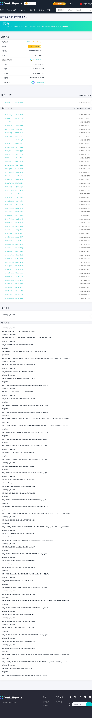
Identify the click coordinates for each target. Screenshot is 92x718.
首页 (2, 10)
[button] (85, 3)
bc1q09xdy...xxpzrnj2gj (14, 187)
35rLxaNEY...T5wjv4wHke (14, 244)
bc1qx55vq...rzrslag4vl (14, 122)
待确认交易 (11, 10)
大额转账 (31, 10)
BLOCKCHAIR (35, 60)
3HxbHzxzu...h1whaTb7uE (14, 277)
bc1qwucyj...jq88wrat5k (14, 115)
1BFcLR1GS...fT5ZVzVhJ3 (14, 165)
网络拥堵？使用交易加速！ (13, 17)
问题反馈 (59, 702)
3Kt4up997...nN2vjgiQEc (14, 262)
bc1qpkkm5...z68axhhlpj (14, 255)
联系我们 (46, 705)
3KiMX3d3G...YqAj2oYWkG (14, 251)
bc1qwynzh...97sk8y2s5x (14, 194)
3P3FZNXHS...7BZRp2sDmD (14, 298)
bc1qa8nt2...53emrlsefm (14, 201)
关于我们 (46, 702)
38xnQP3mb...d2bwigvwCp (14, 205)
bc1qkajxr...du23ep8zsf (14, 103)
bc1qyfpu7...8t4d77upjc (14, 151)
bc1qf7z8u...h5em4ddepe (14, 179)
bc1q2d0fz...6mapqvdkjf (14, 237)
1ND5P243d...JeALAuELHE (14, 287)
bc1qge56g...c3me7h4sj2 (14, 136)
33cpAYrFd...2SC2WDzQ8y (14, 125)
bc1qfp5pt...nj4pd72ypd (14, 269)
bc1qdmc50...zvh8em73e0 (14, 284)
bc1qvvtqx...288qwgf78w (14, 118)
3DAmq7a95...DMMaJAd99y (14, 183)
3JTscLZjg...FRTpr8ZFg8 (14, 190)
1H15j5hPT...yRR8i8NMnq (14, 161)
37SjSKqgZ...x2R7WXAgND (14, 172)
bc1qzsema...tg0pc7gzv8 (14, 294)
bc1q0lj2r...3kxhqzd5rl (14, 230)
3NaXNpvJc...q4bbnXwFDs (14, 158)
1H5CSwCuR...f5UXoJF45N (14, 291)
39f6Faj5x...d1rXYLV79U (14, 154)
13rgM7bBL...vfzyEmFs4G (14, 219)
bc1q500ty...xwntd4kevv (14, 133)
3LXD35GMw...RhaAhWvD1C (14, 233)
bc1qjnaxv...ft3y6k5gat (14, 241)
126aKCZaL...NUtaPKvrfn (14, 212)
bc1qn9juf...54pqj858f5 (14, 226)
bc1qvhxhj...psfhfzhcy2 (14, 140)
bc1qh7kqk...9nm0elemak (14, 223)
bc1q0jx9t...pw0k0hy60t (14, 266)
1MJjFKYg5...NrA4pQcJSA (14, 129)
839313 (29, 42)
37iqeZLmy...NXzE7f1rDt (14, 176)
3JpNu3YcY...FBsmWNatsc (14, 143)
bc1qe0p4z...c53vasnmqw (14, 273)
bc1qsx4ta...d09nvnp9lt (14, 147)
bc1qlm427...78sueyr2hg (14, 248)
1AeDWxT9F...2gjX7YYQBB (14, 259)
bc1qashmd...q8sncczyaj (14, 215)
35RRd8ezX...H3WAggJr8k (14, 208)
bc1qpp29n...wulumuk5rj (14, 280)
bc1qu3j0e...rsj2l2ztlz (14, 197)
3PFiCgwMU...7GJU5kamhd (14, 169)
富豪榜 (22, 10)
